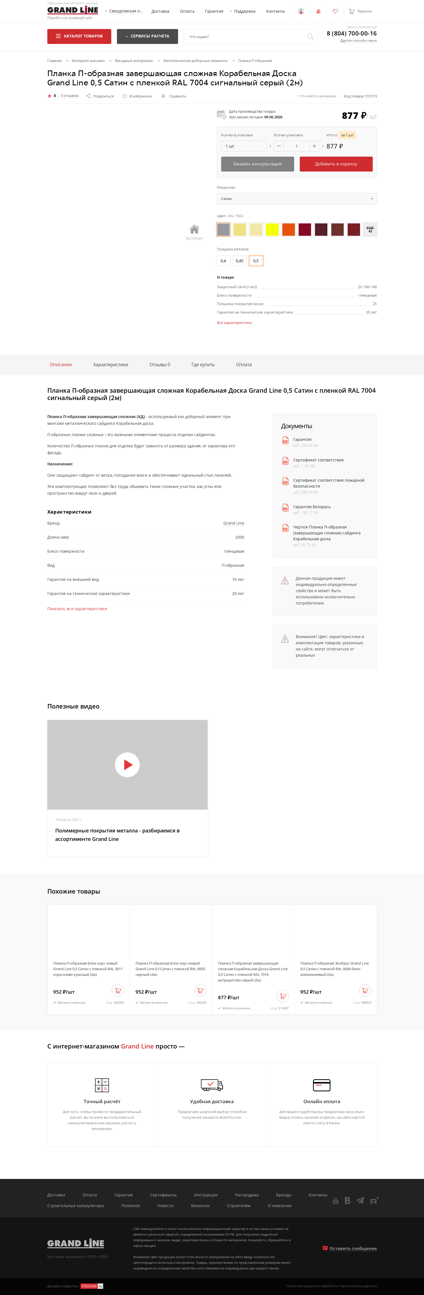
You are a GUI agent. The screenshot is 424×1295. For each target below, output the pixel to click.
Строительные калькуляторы (75, 1205)
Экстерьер (194, 233)
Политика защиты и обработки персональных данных (332, 1286)
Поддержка (245, 11)
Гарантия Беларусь (312, 506)
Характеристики (110, 364)
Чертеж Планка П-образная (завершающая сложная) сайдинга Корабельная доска (327, 532)
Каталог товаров (79, 36)
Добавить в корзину (336, 163)
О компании (280, 1205)
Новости (165, 1205)
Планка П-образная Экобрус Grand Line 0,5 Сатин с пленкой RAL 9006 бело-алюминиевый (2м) (334, 969)
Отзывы (160, 364)
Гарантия (214, 11)
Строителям (238, 1205)
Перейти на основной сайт (70, 18)
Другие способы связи (358, 40)
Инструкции (206, 1195)
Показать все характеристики (77, 608)
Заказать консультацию (257, 163)
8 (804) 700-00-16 (352, 33)
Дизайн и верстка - (75, 1286)
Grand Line (233, 523)
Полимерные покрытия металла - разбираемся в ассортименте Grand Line (117, 834)
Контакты (275, 11)
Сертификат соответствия (318, 460)
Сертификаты (163, 1195)
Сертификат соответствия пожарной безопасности (329, 483)
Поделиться (100, 96)
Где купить (203, 364)
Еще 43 (370, 229)
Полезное (130, 1205)
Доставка (160, 11)
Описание (61, 364)
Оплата (187, 11)
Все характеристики (234, 322)
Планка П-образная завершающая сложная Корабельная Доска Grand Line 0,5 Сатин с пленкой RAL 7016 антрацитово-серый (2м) (253, 972)
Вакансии (200, 1205)
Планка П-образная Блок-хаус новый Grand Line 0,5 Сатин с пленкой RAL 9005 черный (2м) (170, 969)
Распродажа (247, 1195)
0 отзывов (69, 96)
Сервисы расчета (147, 36)
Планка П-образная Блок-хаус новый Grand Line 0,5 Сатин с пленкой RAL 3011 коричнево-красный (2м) (88, 969)
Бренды (283, 1195)
